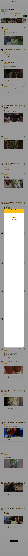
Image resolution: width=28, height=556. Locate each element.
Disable (14, 217)
